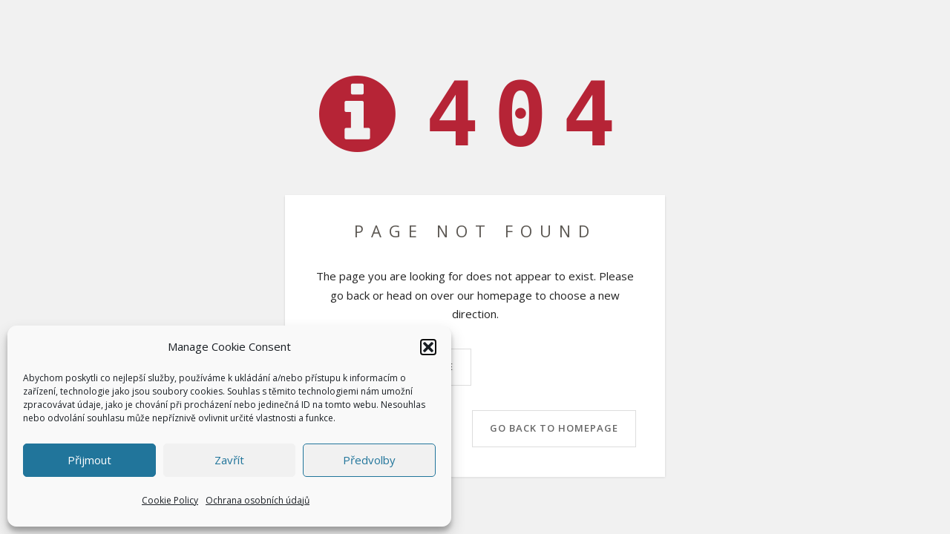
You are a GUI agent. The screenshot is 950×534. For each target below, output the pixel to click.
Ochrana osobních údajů (257, 500)
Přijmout (89, 459)
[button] (428, 347)
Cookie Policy (170, 500)
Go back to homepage (554, 428)
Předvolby (369, 459)
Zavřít (229, 459)
